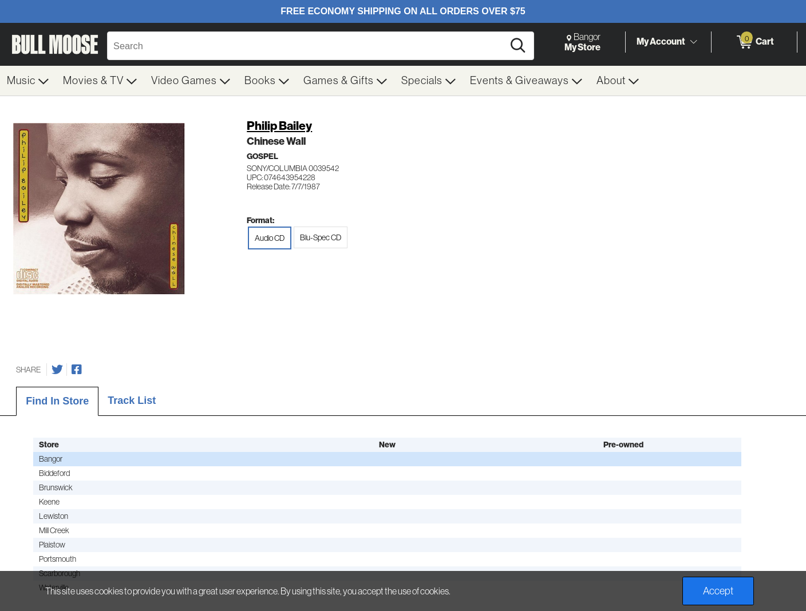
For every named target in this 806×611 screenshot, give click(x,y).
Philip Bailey (279, 125)
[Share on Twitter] (57, 369)
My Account (661, 41)
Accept (718, 591)
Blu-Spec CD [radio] (320, 237)
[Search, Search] (307, 45)
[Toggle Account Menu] (693, 42)
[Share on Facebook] (77, 369)
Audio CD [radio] (270, 238)
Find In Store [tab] (57, 401)
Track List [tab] (132, 400)
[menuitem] (28, 81)
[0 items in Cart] (754, 42)
